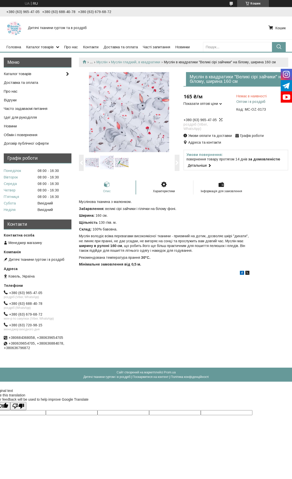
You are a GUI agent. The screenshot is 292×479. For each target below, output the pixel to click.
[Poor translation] (18, 406)
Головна (13, 47)
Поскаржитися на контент (150, 377)
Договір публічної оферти (26, 143)
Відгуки (10, 100)
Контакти (91, 47)
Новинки (182, 47)
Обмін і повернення (20, 135)
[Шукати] (279, 47)
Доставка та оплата (121, 47)
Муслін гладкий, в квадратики (135, 62)
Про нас (71, 47)
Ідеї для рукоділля (20, 117)
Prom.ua (170, 372)
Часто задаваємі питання (25, 108)
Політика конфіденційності (190, 377)
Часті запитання (156, 47)
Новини (10, 126)
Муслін (102, 62)
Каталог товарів (40, 47)
